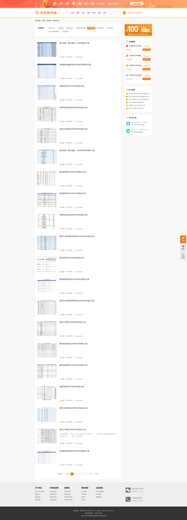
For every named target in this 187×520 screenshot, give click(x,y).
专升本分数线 (80, 28)
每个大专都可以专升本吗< (136, 108)
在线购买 (146, 46)
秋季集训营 (53, 494)
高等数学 (84, 494)
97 (90, 474)
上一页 (67, 474)
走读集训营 (53, 499)
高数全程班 (67, 494)
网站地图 (38, 499)
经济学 (83, 499)
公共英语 (84, 491)
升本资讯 (49, 20)
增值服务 (98, 497)
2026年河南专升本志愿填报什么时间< (140, 96)
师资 (94, 13)
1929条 (60, 474)
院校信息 (70, 28)
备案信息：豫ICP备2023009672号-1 (83, 510)
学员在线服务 (100, 491)
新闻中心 (38, 494)
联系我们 (38, 497)
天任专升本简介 (40, 491)
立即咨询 (146, 49)
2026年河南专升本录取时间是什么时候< (141, 93)
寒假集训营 (53, 497)
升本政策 (61, 28)
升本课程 (65, 31)
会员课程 (98, 494)
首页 (72, 13)
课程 (78, 13)
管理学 (83, 497)
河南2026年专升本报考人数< (137, 105)
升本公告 (51, 28)
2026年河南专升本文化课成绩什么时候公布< (142, 99)
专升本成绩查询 (53, 31)
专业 (104, 13)
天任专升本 (69, 57)
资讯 (83, 13)
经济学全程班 (68, 499)
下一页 (96, 474)
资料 (88, 13)
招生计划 (56, 20)
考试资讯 (100, 28)
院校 (99, 13)
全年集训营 (53, 491)
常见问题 (109, 28)
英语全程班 (67, 491)
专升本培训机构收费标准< (136, 102)
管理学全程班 (68, 497)
